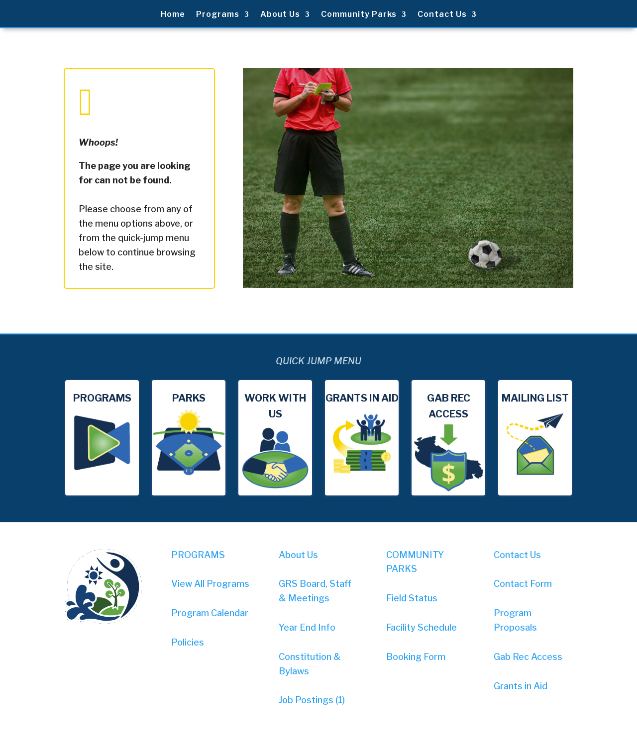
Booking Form (415, 657)
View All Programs (210, 583)
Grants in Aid (520, 686)
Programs (217, 15)
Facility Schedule (421, 627)
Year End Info (307, 627)
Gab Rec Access (528, 657)
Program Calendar (209, 613)
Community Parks (359, 15)
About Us (280, 15)
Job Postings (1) (312, 700)
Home (173, 15)
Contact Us (442, 15)
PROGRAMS (198, 555)
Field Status (411, 598)
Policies (187, 642)
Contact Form (523, 583)
